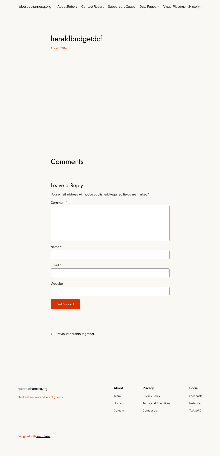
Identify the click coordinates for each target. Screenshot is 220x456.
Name (56, 247)
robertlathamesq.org (34, 6)
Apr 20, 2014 (59, 48)
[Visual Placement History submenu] (201, 6)
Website (57, 283)
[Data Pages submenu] (158, 6)
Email (56, 265)
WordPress (43, 436)
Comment (59, 202)
